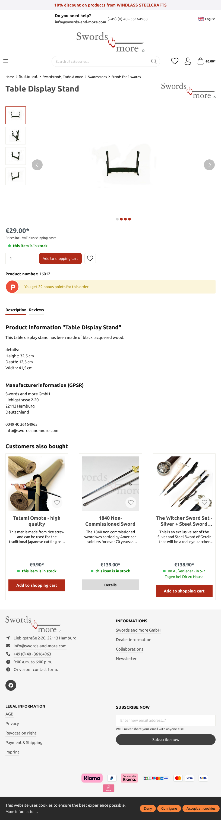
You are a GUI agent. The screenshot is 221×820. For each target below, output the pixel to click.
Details (110, 585)
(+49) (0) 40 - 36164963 (129, 19)
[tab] (16, 310)
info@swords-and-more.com (80, 22)
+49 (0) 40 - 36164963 (32, 656)
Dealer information (133, 640)
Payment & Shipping (24, 745)
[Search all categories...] (97, 61)
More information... (23, 811)
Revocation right (20, 735)
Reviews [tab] (37, 310)
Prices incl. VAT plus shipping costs (30, 237)
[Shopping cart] (206, 61)
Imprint (12, 754)
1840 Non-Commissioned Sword (110, 521)
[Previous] (37, 164)
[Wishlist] (173, 61)
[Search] (152, 61)
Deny (148, 808)
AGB (9, 716)
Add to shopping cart (60, 258)
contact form (45, 671)
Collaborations (129, 649)
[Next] (209, 164)
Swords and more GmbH (138, 630)
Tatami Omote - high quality (37, 521)
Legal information (26, 709)
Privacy (12, 726)
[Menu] (6, 61)
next (117, 219)
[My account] (186, 61)
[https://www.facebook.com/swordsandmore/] (10, 687)
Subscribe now (165, 741)
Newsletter (126, 659)
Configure (169, 808)
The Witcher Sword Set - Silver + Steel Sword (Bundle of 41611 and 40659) (184, 521)
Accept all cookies (201, 808)
